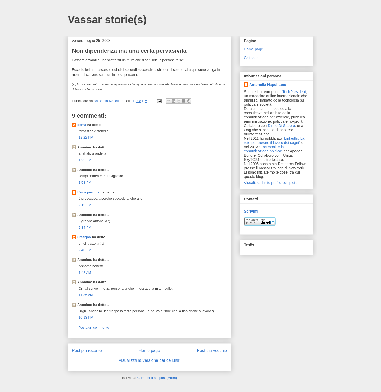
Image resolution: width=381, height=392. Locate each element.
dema (81, 125)
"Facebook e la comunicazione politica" (264, 149)
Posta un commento (94, 327)
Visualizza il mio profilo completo (270, 182)
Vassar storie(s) (107, 19)
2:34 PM (85, 228)
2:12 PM (85, 205)
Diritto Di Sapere (281, 126)
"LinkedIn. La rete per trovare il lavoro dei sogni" (274, 140)
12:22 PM (86, 137)
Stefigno (84, 237)
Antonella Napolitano (267, 84)
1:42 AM (85, 273)
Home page (149, 350)
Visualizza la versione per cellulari (149, 360)
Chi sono (251, 58)
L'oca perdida (88, 192)
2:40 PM (85, 250)
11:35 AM (86, 295)
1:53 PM (85, 182)
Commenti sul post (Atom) (157, 378)
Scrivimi (251, 211)
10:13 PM (86, 317)
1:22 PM (85, 160)
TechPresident (294, 92)
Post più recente (87, 350)
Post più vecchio (212, 350)
